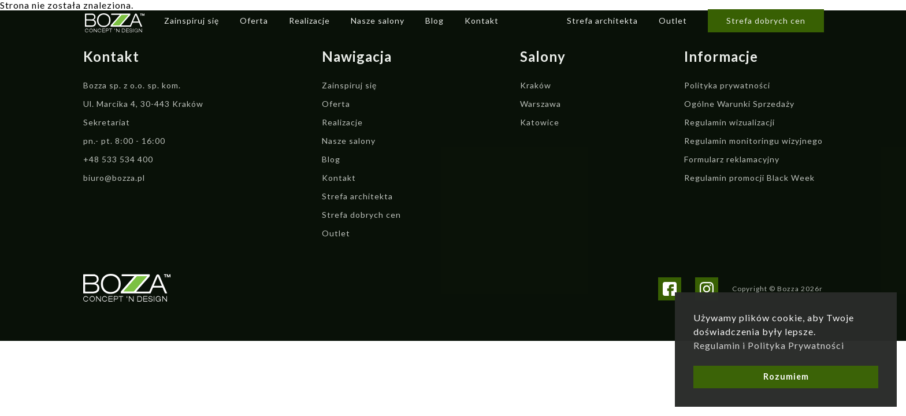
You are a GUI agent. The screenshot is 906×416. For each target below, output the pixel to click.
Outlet (673, 20)
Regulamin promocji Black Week (749, 178)
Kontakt (482, 20)
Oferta (254, 20)
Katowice (539, 122)
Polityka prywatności (727, 85)
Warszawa (540, 104)
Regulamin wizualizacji (729, 122)
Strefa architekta (602, 20)
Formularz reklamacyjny (731, 159)
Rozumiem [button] (786, 376)
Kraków (535, 85)
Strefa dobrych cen (765, 20)
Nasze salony (377, 20)
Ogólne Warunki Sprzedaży (739, 104)
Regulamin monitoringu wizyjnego (753, 141)
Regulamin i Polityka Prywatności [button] (768, 345)
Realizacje (309, 20)
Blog (434, 20)
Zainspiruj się (191, 20)
